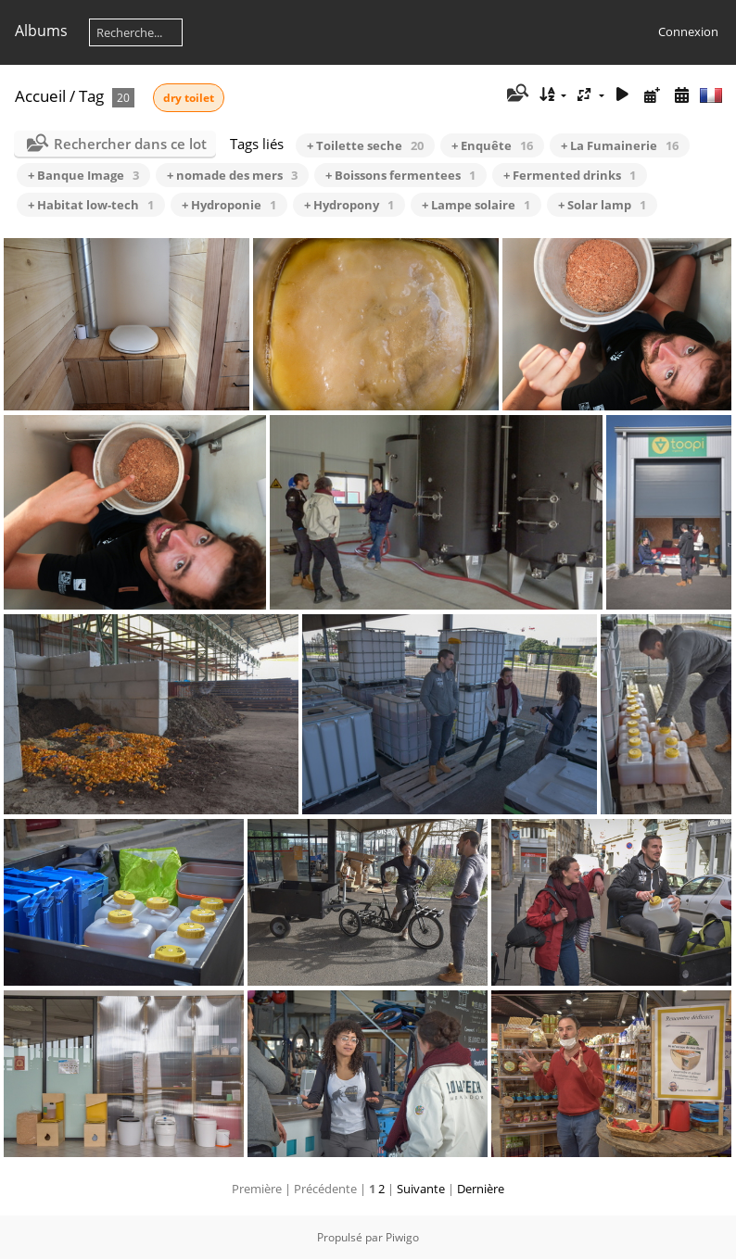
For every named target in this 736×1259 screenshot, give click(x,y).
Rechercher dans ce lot (130, 143)
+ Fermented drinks (569, 175)
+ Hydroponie (229, 204)
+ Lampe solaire (476, 204)
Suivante (421, 1188)
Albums (41, 30)
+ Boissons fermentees (400, 175)
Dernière (480, 1188)
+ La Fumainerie (620, 145)
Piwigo (402, 1237)
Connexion (688, 31)
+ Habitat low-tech (91, 204)
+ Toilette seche (365, 145)
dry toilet (188, 98)
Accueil (40, 96)
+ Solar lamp (602, 204)
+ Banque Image (83, 175)
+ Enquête (492, 145)
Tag (91, 96)
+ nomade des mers (232, 175)
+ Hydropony (349, 204)
